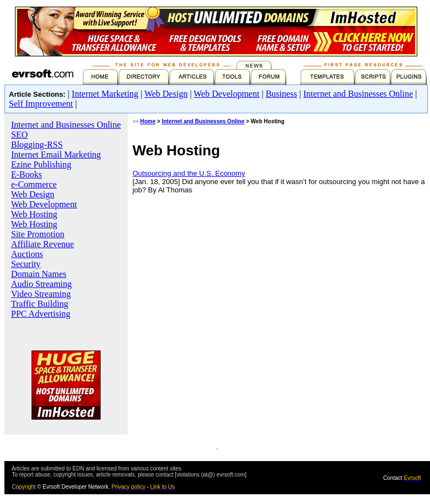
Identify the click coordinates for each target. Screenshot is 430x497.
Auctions (27, 254)
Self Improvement (41, 103)
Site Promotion (37, 234)
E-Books (26, 174)
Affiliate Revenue (42, 244)
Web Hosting (34, 214)
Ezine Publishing (41, 164)
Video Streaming (41, 294)
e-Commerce (34, 184)
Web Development (226, 93)
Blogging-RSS (36, 144)
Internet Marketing (105, 93)
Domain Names (38, 274)
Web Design (165, 93)
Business (281, 93)
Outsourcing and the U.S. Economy (189, 173)
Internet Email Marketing (56, 154)
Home (148, 121)
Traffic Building (40, 303)
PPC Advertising (40, 313)
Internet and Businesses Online (358, 93)
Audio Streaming (41, 284)
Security (25, 264)
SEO (19, 134)
